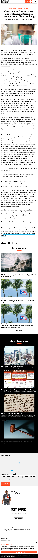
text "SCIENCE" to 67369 (17, 524)
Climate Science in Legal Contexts (12, 413)
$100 (14, 477)
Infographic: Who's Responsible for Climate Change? (18, 390)
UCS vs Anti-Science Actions (10, 440)
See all (19, 447)
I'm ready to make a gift (19, 552)
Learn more (12, 556)
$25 (3, 477)
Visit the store (24, 501)
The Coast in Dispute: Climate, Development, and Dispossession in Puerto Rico (17, 326)
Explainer (26, 8)
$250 (19, 477)
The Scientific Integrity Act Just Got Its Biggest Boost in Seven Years (18, 275)
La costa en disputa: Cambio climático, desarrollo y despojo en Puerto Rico (17, 301)
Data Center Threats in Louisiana (12, 366)
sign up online (28, 524)
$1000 (26, 477)
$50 (8, 477)
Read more (19, 330)
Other (32, 477)
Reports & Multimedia (15, 8)
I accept (35, 555)
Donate (27, 1)
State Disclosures (5, 540)
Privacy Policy (4, 538)
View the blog (19, 518)
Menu (34, 1)
